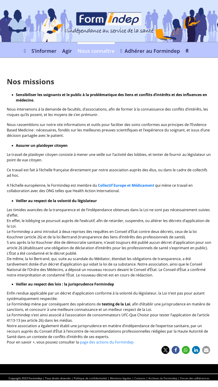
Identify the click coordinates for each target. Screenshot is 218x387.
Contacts (139, 378)
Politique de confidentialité (90, 378)
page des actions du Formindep (107, 342)
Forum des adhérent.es (194, 378)
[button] (187, 50)
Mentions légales (120, 378)
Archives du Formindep (162, 378)
